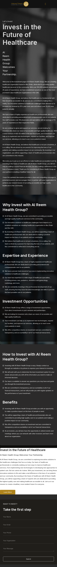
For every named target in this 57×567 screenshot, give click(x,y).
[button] (45, 4)
